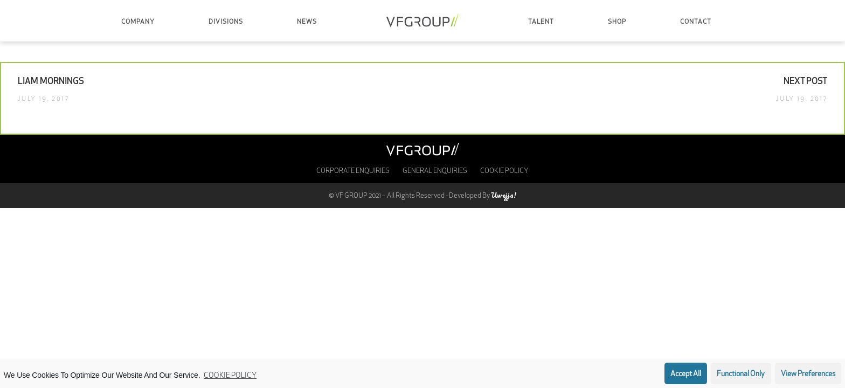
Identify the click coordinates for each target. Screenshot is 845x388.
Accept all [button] (685, 374)
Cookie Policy (230, 376)
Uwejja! (503, 195)
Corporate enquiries (353, 171)
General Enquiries (435, 171)
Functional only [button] (741, 374)
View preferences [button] (808, 374)
